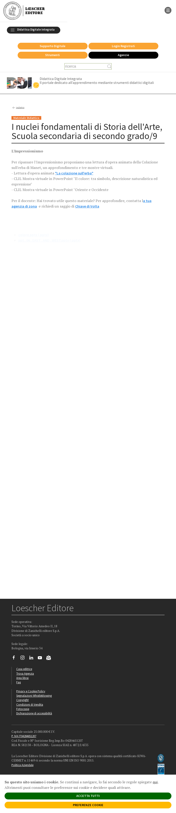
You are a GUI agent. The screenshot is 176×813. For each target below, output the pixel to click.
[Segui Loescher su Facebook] (15, 658)
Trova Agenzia (25, 673)
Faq (18, 682)
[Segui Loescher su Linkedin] (33, 658)
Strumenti (52, 55)
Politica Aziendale (22, 765)
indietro (17, 108)
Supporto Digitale (52, 46)
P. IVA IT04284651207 (23, 736)
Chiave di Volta (87, 206)
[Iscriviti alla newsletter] (50, 659)
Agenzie (123, 55)
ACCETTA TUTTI (88, 796)
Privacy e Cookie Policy (30, 691)
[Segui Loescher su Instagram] (24, 658)
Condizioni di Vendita (29, 704)
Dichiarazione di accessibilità (34, 713)
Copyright (22, 700)
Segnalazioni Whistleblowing (34, 695)
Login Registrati (123, 46)
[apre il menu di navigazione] (168, 10)
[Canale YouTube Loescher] (42, 658)
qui (155, 782)
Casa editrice (24, 669)
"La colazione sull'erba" (74, 173)
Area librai (22, 678)
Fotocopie (22, 709)
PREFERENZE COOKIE (88, 805)
